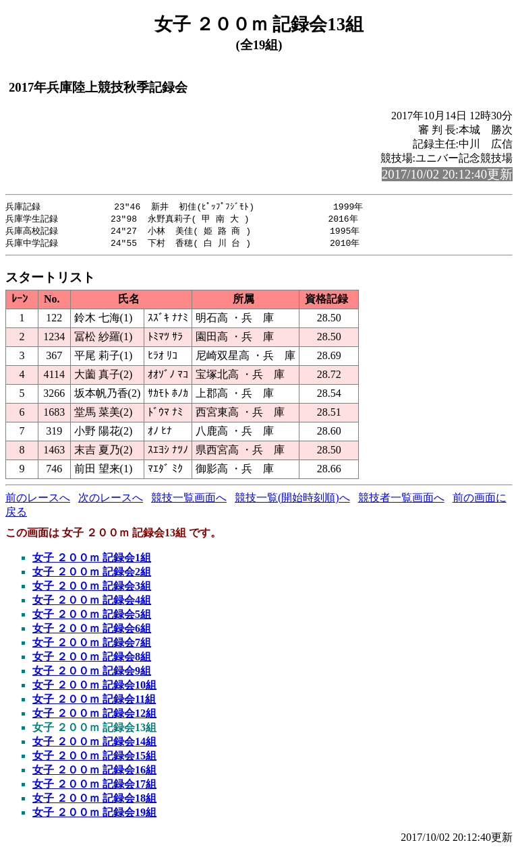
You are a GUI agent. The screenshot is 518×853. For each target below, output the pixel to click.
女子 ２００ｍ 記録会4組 (91, 602)
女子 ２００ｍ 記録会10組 (94, 687)
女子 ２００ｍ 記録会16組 (94, 772)
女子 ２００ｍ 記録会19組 (94, 815)
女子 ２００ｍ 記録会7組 (91, 645)
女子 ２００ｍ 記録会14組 (94, 744)
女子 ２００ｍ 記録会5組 (91, 617)
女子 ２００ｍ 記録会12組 (94, 716)
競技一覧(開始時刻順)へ (292, 500)
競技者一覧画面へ (401, 500)
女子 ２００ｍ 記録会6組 (91, 631)
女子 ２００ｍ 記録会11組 (94, 701)
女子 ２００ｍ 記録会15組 (94, 758)
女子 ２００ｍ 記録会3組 (91, 588)
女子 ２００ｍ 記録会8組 (91, 659)
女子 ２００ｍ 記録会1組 (91, 560)
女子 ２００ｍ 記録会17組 (94, 786)
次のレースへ (110, 500)
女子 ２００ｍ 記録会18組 (94, 801)
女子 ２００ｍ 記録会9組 (91, 673)
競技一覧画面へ (189, 500)
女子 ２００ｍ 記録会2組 (91, 574)
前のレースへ (37, 500)
